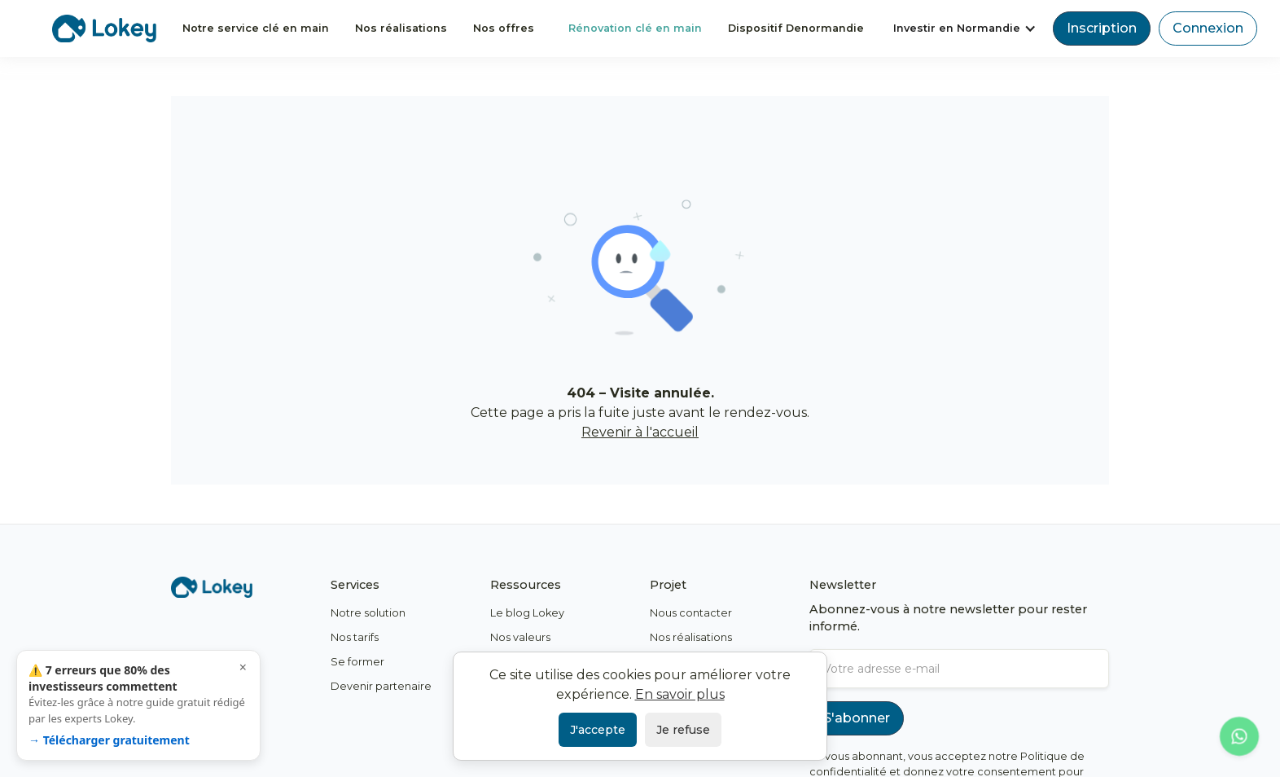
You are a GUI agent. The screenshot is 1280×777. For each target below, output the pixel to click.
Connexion (1208, 28)
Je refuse (683, 729)
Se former (357, 662)
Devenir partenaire (381, 686)
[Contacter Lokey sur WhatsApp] (1239, 736)
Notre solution (368, 613)
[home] (104, 28)
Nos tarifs (355, 637)
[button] (965, 28)
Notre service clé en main (255, 28)
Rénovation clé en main (635, 28)
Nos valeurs (520, 637)
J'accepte (597, 729)
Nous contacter (691, 613)
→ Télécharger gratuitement (109, 740)
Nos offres (503, 28)
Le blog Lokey (527, 613)
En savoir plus (680, 694)
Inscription (1102, 28)
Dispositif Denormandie (796, 28)
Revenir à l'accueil (640, 432)
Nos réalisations (401, 28)
